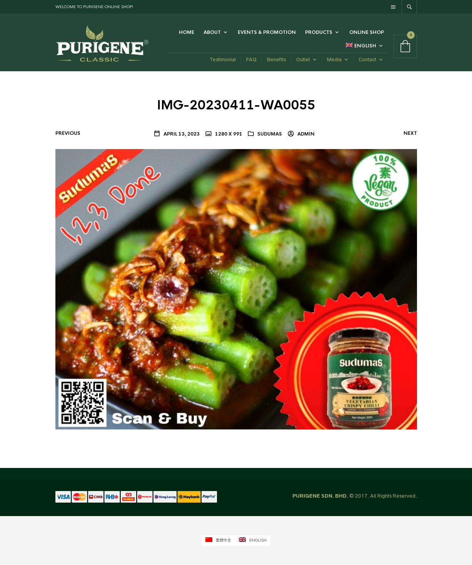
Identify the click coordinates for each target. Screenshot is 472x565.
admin (305, 134)
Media (334, 59)
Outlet (303, 59)
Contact (367, 59)
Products (318, 32)
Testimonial (223, 59)
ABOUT (212, 32)
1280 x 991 (228, 134)
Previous (67, 133)
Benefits (276, 59)
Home (186, 32)
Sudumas (269, 134)
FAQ (251, 59)
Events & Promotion (267, 32)
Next (410, 133)
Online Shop (366, 32)
